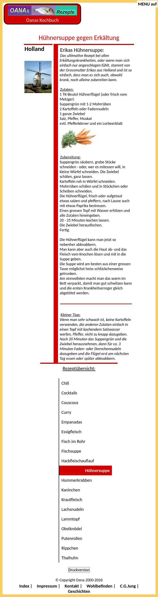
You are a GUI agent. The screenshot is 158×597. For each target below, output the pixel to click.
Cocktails (69, 393)
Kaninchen (70, 490)
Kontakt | (73, 586)
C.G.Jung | (129, 586)
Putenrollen (71, 538)
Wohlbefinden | (101, 586)
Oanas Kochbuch (42, 14)
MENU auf (147, 4)
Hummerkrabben (76, 480)
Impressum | (48, 586)
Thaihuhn (69, 557)
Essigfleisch (71, 431)
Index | (25, 586)
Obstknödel (71, 528)
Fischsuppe (71, 451)
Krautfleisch (71, 499)
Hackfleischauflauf (77, 460)
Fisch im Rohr (73, 441)
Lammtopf (70, 519)
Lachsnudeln (72, 509)
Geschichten (79, 591)
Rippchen (69, 548)
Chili (65, 383)
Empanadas (71, 422)
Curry (66, 412)
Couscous (69, 402)
